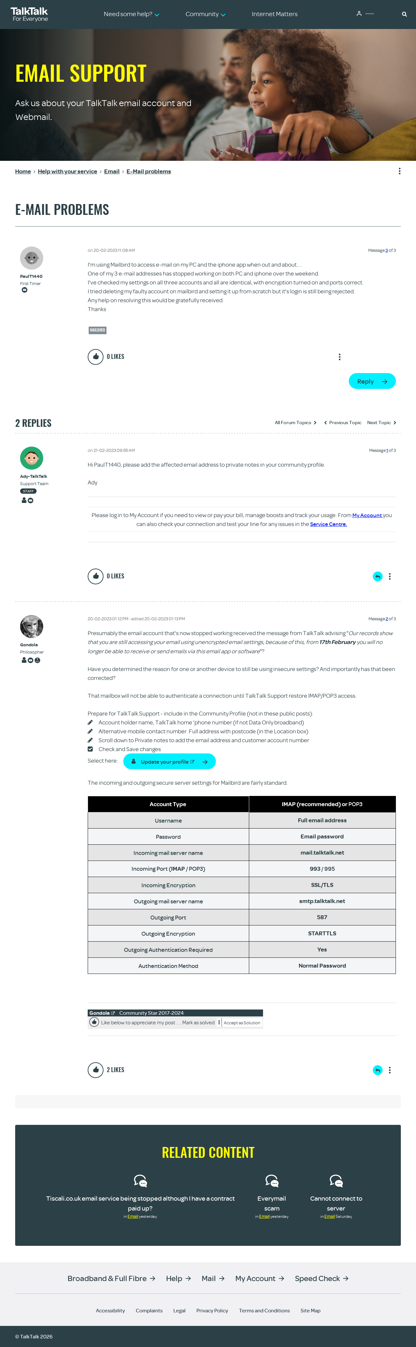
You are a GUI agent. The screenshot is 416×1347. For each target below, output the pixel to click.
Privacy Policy (212, 1310)
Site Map (310, 1310)
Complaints (149, 1310)
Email (133, 1216)
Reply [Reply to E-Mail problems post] (365, 381)
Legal (179, 1310)
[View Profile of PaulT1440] (31, 276)
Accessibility (110, 1310)
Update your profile (168, 761)
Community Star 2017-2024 (151, 1013)
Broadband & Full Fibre (107, 1278)
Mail (209, 1278)
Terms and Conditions (264, 1310)
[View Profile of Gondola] (32, 644)
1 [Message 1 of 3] (387, 450)
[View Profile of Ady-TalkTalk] (34, 476)
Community (375, 14)
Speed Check (317, 1278)
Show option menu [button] (395, 171)
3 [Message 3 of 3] (386, 250)
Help (174, 1278)
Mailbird (97, 330)
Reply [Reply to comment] (378, 576)
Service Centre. (329, 524)
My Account (367, 515)
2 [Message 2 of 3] (387, 619)
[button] (404, 14)
